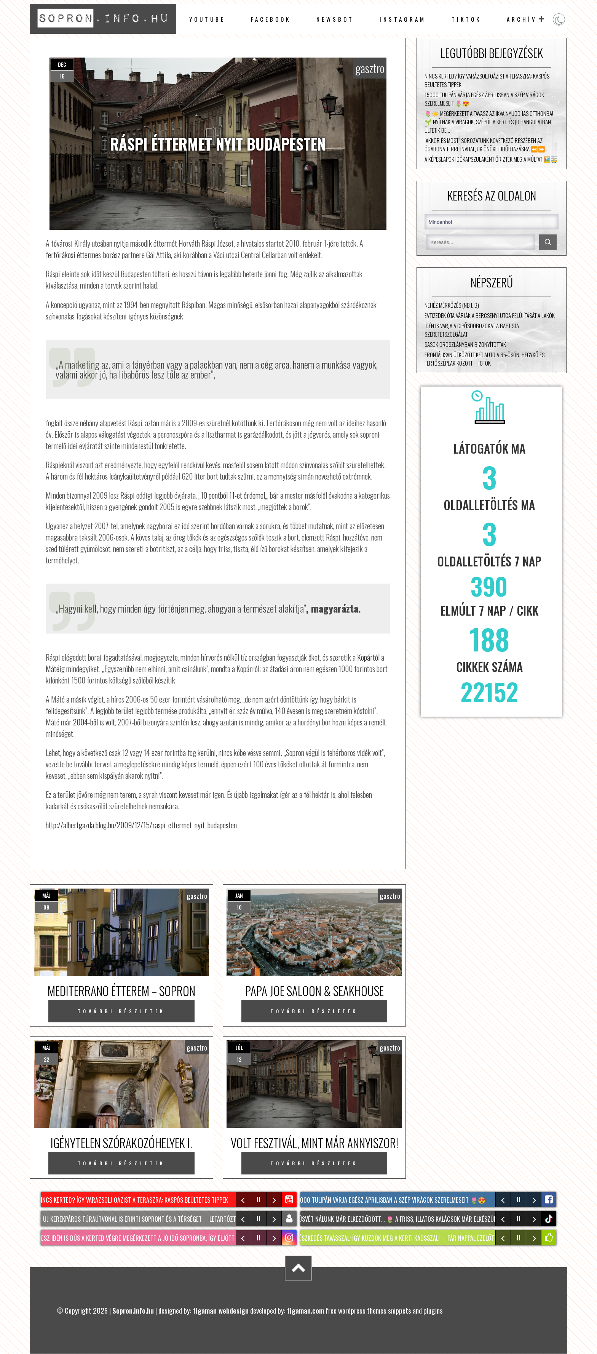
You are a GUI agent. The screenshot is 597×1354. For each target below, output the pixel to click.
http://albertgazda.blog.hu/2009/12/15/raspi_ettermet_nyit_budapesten (141, 825)
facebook (271, 19)
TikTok (466, 19)
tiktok (549, 1219)
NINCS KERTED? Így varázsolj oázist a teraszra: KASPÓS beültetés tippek (487, 80)
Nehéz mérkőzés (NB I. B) (452, 305)
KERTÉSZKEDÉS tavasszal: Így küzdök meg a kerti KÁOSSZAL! (367, 1238)
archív (522, 19)
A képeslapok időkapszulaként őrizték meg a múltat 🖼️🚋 (491, 159)
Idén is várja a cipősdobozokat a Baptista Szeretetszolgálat (472, 329)
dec (62, 64)
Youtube (207, 19)
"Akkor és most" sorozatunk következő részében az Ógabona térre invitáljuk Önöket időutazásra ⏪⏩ (485, 144)
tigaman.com (305, 1310)
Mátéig (55, 668)
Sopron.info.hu (133, 1310)
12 (239, 1059)
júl (239, 1047)
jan (239, 895)
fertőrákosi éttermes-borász (83, 254)
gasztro (370, 68)
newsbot (335, 19)
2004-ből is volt (94, 722)
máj (46, 895)
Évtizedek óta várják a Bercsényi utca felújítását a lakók (490, 315)
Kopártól (368, 657)
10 (239, 907)
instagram (403, 19)
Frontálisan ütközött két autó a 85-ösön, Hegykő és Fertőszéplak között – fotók (484, 358)
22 (46, 1059)
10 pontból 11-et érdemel (233, 495)
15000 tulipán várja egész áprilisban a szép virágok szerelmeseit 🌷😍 (484, 98)
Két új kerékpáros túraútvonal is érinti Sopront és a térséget (119, 1219)
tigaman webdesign (221, 1310)
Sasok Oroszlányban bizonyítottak (465, 344)
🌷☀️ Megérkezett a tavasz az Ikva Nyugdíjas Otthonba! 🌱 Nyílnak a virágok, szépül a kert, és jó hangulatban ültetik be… (489, 121)
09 (46, 907)
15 (62, 76)
